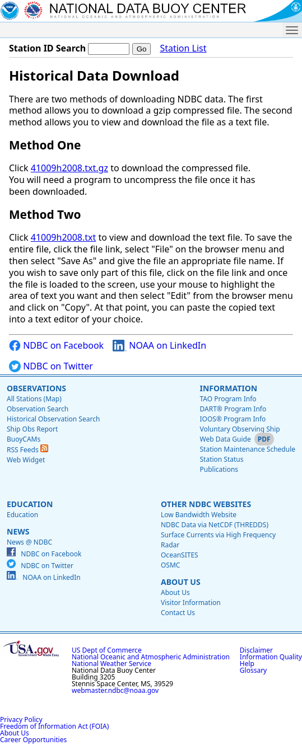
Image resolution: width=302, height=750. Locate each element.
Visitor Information (191, 602)
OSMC (170, 565)
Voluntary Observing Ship (239, 429)
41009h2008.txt (63, 237)
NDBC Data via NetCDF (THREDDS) (214, 524)
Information (228, 388)
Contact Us (178, 612)
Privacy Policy (21, 719)
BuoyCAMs (23, 439)
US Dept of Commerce (107, 650)
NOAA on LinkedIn (159, 345)
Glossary (253, 670)
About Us (181, 581)
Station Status (221, 459)
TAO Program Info (227, 399)
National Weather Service (111, 663)
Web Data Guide (224, 439)
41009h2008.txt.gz (69, 168)
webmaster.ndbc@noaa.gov (115, 690)
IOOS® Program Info (232, 419)
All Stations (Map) (34, 399)
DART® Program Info (232, 409)
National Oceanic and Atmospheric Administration (151, 657)
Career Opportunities (33, 739)
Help (247, 663)
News (18, 531)
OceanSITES (179, 555)
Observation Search (37, 409)
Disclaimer (256, 650)
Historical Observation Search (53, 419)
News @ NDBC (29, 542)
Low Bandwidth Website (198, 514)
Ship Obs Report (32, 429)
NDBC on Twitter (51, 366)
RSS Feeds (27, 449)
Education (30, 504)
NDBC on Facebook (56, 345)
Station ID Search (47, 48)
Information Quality (271, 657)
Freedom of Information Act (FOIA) (54, 726)
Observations (36, 388)
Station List (183, 48)
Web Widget (26, 460)
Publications (218, 469)
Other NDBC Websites (206, 504)
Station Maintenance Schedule (247, 449)
